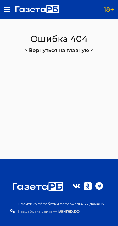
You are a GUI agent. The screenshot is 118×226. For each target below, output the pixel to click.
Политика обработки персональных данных (61, 204)
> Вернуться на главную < (59, 50)
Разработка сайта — (49, 211)
